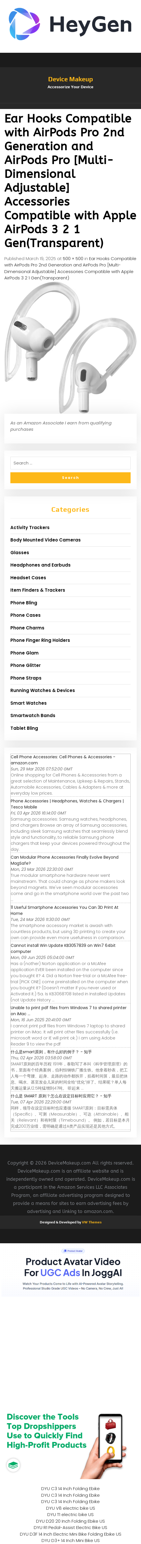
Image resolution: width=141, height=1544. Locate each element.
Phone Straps (26, 678)
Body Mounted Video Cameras (45, 540)
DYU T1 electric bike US (70, 1514)
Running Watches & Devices (42, 690)
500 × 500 (73, 258)
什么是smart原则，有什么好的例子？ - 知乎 (51, 1052)
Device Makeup (70, 79)
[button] (70, 106)
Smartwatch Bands (32, 715)
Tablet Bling (24, 728)
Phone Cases (25, 615)
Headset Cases (28, 578)
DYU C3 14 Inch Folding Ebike (70, 1488)
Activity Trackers (30, 527)
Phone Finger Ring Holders (40, 640)
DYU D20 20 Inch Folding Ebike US (70, 1521)
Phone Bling (23, 603)
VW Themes (91, 1222)
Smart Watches (28, 703)
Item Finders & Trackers (37, 590)
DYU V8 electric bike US (70, 1508)
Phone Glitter (25, 665)
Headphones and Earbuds (40, 565)
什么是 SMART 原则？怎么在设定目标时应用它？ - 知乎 (61, 1096)
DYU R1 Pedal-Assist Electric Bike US (70, 1527)
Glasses (19, 553)
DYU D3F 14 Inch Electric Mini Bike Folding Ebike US (70, 1534)
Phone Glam (24, 653)
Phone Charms (27, 628)
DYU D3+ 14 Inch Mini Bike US (71, 1540)
